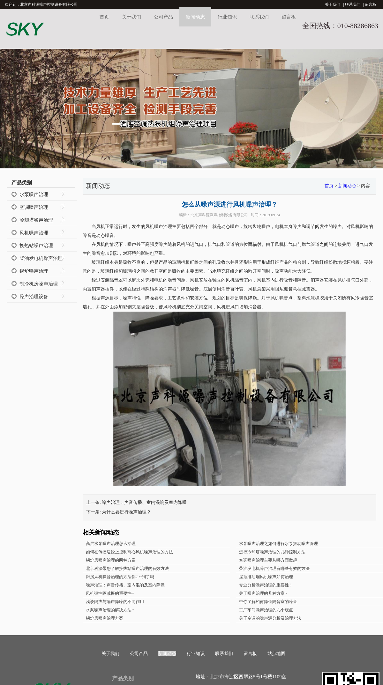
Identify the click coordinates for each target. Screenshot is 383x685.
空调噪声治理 (33, 207)
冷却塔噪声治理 (36, 220)
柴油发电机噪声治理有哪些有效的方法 (274, 568)
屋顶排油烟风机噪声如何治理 (266, 576)
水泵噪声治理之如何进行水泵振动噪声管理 (278, 543)
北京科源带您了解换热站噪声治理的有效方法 (127, 568)
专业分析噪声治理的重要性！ (266, 585)
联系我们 (352, 4)
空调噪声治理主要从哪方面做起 (268, 560)
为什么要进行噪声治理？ (126, 512)
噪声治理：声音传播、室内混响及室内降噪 (144, 502)
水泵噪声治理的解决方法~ (110, 610)
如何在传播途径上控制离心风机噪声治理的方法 (129, 551)
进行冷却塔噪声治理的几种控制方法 (272, 551)
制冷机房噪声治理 (38, 283)
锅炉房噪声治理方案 (104, 618)
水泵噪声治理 (33, 194)
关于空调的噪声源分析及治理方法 (270, 618)
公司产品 (163, 16)
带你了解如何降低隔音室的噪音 (268, 601)
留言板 (370, 4)
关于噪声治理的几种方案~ (263, 593)
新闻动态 (195, 16)
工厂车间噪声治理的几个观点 (266, 610)
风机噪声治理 (33, 232)
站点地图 (276, 653)
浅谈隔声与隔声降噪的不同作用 (115, 601)
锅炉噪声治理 (33, 271)
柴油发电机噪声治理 (41, 258)
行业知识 (227, 16)
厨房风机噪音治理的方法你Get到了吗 (120, 576)
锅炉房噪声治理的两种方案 (111, 560)
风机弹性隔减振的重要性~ (110, 593)
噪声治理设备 (33, 296)
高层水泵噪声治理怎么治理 (111, 543)
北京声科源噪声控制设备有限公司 (219, 215)
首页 (104, 16)
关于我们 (332, 4)
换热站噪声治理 (36, 245)
